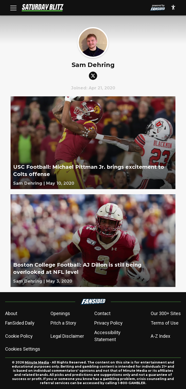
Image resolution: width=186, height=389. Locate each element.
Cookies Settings (22, 349)
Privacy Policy (108, 323)
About (11, 313)
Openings (60, 313)
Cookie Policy (19, 336)
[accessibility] (173, 8)
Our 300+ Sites (166, 313)
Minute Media (37, 362)
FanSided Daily (20, 323)
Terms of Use (165, 323)
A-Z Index (160, 336)
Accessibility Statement (107, 336)
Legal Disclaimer (67, 336)
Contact (102, 313)
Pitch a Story (63, 323)
